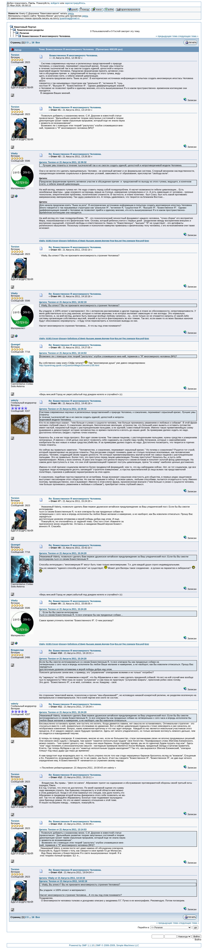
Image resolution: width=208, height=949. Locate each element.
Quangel (15, 344)
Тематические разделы (30, 30)
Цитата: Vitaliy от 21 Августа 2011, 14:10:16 (62, 878)
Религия (24, 33)
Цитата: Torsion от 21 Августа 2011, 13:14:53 (62, 353)
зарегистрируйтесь (75, 3)
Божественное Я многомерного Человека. (46, 36)
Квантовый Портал (25, 27)
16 (33, 42)
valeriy (14, 400)
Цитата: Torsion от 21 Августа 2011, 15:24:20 (62, 553)
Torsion (15, 55)
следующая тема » (188, 36)
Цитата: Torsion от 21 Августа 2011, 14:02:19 (62, 302)
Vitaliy (14, 153)
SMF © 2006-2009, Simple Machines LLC (117, 945)
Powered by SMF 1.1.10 (81, 945)
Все (38, 42)
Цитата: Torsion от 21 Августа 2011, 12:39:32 (62, 162)
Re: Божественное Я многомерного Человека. (75, 107)
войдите (55, 3)
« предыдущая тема (166, 36)
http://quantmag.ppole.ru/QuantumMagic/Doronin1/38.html (69, 365)
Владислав (17, 650)
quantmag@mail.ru (69, 18)
